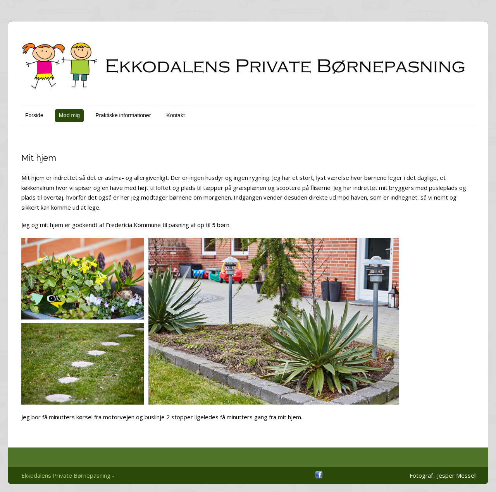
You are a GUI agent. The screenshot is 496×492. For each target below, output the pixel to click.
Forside (34, 115)
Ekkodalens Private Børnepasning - (67, 475)
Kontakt (175, 115)
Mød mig (69, 115)
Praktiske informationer (123, 115)
